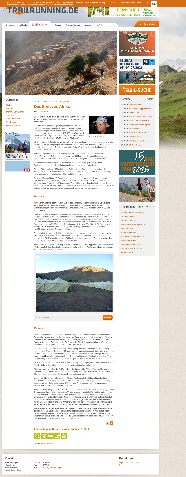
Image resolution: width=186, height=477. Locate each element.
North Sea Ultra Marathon (139, 133)
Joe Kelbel (44, 111)
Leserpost (10, 115)
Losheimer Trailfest (129, 240)
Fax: (35, 465)
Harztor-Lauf (134, 113)
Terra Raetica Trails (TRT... (132, 248)
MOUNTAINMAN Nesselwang (140, 117)
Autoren (9, 108)
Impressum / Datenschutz (129, 463)
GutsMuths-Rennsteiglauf (139, 125)
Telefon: (37, 463)
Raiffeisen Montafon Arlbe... (133, 236)
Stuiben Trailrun (135, 145)
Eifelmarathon (127, 228)
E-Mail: (36, 467)
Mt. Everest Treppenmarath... (140, 109)
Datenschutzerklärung (65, 5)
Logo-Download (13, 119)
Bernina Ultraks (128, 253)
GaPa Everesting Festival (139, 121)
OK (154, 4)
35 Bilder (108, 317)
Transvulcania (134, 129)
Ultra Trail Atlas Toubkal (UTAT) (56, 101)
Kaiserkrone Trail (128, 232)
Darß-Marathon (135, 105)
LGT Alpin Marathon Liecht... (133, 224)
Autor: (96, 136)
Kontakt (122, 465)
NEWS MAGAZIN (13, 125)
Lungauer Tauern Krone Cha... (134, 244)
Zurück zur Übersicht (43, 444)
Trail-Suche (11, 122)
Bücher (9, 105)
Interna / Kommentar (15, 112)
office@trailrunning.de (52, 467)
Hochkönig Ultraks (129, 220)
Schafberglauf (134, 137)
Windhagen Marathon (137, 141)
